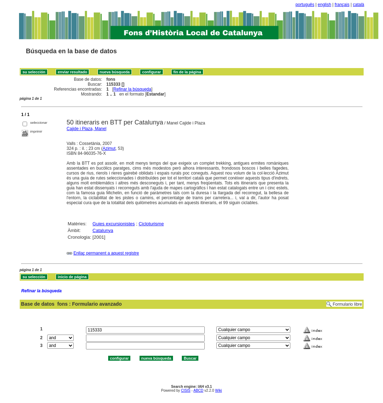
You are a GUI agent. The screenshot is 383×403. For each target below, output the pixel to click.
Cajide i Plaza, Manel (86, 128)
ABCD (198, 390)
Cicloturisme (151, 223)
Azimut (109, 148)
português (305, 4)
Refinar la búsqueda (132, 89)
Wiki (218, 390)
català (358, 4)
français (342, 4)
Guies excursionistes (114, 223)
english (324, 4)
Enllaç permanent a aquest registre (106, 253)
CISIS (186, 390)
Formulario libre (347, 304)
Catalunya (103, 230)
